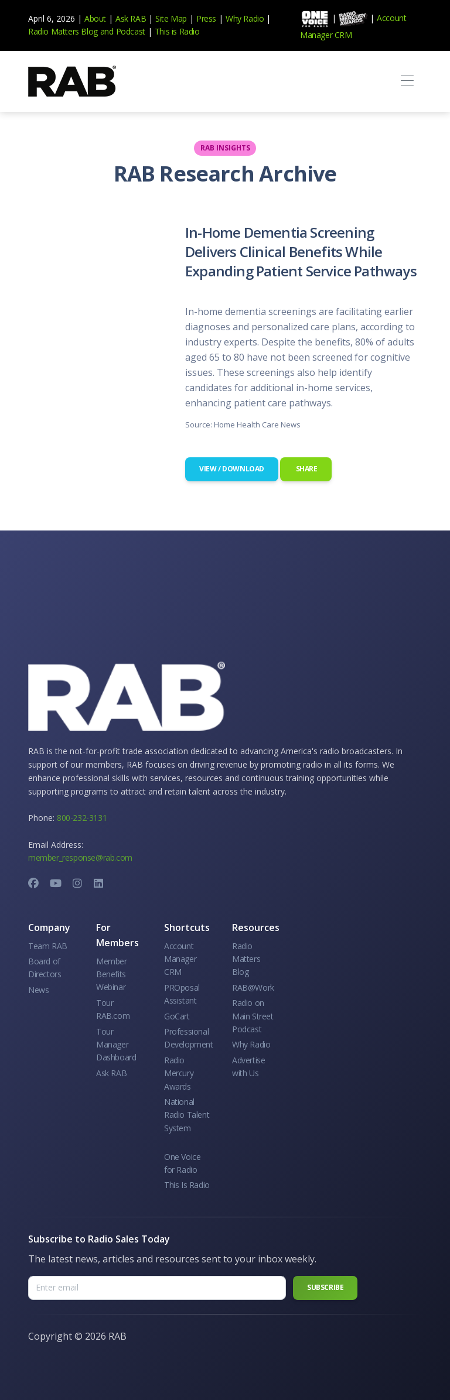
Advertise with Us (248, 1067)
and (107, 31)
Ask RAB (130, 18)
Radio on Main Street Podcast (253, 1016)
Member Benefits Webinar (111, 974)
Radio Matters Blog (63, 31)
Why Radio (245, 18)
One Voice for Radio (182, 1163)
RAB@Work (253, 987)
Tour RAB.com (112, 1009)
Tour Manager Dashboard (116, 1044)
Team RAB (47, 945)
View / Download (231, 469)
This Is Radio (187, 1184)
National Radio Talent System (186, 1115)
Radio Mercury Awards (178, 1073)
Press (206, 18)
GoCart (177, 1016)
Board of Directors (44, 968)
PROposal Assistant (182, 994)
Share (306, 469)
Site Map (171, 18)
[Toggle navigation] (407, 81)
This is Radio (177, 31)
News (38, 989)
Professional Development (188, 1038)
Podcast (130, 31)
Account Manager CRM (180, 959)
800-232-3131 (82, 817)
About (95, 18)
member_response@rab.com (80, 857)
